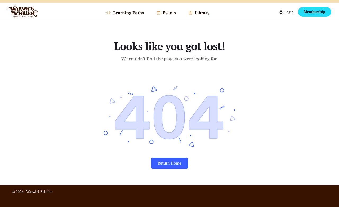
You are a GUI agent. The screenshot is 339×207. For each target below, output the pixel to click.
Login (288, 16)
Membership (314, 16)
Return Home (169, 171)
